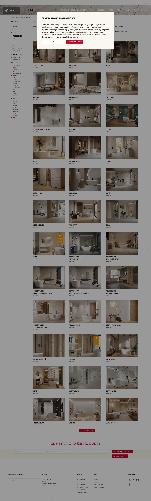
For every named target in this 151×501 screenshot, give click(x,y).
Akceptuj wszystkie (75, 42)
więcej (75, 37)
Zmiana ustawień (58, 42)
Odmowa (46, 42)
